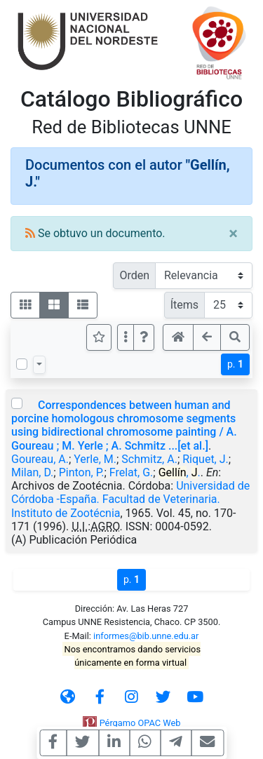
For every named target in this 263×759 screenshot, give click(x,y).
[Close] (233, 233)
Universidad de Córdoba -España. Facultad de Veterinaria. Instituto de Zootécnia (130, 499)
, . (180, 472)
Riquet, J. (205, 459)
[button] (143, 337)
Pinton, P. (81, 472)
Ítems (184, 304)
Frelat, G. (131, 472)
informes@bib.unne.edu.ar (145, 636)
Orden (134, 275)
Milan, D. (32, 472)
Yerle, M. (95, 459)
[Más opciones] (125, 337)
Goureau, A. (40, 459)
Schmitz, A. (149, 459)
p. (235, 364)
